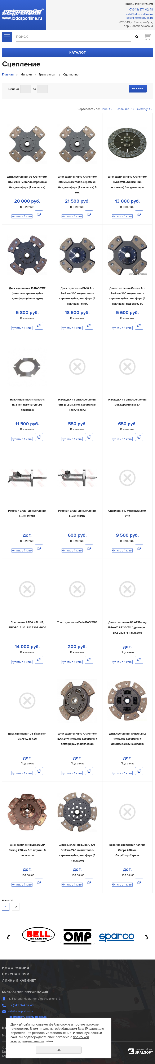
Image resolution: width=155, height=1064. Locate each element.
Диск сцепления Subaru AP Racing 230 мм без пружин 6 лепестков (27, 850)
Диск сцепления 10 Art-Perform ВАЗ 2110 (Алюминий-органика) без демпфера (127, 182)
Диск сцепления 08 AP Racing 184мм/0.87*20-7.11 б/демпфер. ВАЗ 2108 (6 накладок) (127, 627)
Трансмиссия (47, 74)
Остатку (142, 109)
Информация (15, 968)
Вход (129, 4)
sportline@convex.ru (140, 18)
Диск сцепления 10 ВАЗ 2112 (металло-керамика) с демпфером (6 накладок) (127, 739)
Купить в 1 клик (22, 216)
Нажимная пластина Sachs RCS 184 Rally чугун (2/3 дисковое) (27, 405)
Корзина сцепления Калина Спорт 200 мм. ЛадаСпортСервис (127, 850)
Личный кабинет (19, 980)
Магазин (26, 74)
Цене (104, 109)
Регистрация (144, 4)
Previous (8, 938)
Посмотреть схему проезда (28, 1017)
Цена (12, 89)
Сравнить (39, 214)
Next (146, 938)
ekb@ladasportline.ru (139, 14)
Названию (122, 109)
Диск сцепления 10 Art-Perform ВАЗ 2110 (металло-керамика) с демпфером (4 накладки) (77, 739)
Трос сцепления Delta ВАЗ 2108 (77, 622)
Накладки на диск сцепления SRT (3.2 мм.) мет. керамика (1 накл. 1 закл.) (77, 405)
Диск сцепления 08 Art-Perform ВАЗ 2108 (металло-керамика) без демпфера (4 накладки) (27, 182)
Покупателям (16, 974)
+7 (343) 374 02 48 (141, 9)
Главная (8, 74)
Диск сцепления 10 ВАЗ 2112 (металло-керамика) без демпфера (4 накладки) (27, 293)
